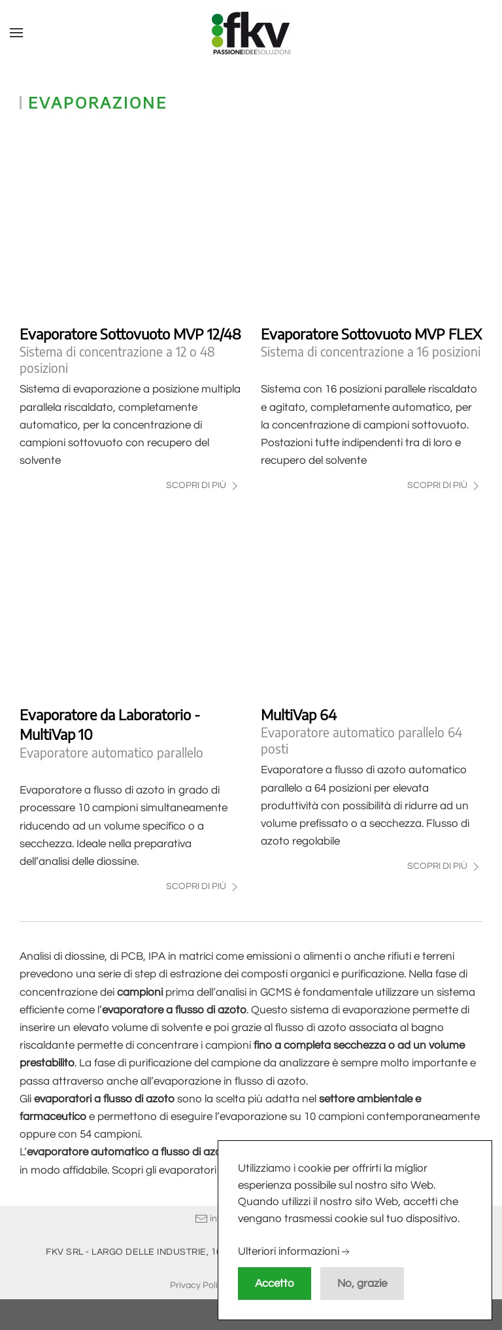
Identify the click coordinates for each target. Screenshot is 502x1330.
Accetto (274, 1283)
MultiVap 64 (299, 714)
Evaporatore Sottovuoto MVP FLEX (371, 333)
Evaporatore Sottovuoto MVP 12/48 (130, 333)
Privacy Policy (198, 1284)
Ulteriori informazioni (295, 1252)
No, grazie (362, 1283)
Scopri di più (203, 485)
